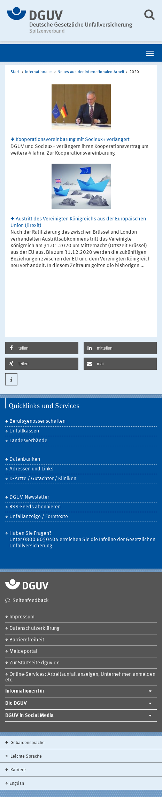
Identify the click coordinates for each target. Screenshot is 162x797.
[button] (41, 348)
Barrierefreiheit (26, 640)
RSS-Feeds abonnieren (35, 507)
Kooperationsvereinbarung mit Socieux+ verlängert (73, 139)
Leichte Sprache (25, 756)
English (16, 783)
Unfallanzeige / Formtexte (38, 516)
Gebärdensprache (27, 743)
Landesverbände (28, 441)
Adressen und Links (31, 469)
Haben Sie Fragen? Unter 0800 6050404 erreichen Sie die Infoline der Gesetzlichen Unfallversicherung (82, 540)
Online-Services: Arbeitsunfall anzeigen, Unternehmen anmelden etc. (80, 677)
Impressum (21, 617)
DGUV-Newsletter (29, 497)
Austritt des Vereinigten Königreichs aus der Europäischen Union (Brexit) (78, 222)
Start (14, 72)
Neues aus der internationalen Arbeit (90, 72)
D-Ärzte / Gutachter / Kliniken (42, 479)
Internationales (39, 72)
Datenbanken (24, 459)
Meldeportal (23, 651)
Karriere (17, 770)
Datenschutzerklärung (34, 628)
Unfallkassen (24, 431)
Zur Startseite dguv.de (34, 663)
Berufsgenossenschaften (37, 421)
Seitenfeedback (31, 600)
